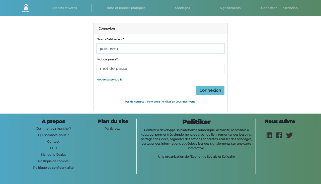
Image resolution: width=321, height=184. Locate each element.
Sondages (182, 8)
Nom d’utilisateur (110, 39)
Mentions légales (53, 154)
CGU (53, 148)
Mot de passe (107, 59)
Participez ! (113, 128)
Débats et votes (65, 8)
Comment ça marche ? (53, 128)
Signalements (230, 8)
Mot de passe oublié (109, 79)
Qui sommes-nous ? (53, 135)
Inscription (289, 8)
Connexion (269, 8)
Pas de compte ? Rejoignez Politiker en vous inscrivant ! (160, 101)
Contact (53, 141)
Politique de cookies (53, 161)
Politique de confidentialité (53, 167)
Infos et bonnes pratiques (126, 8)
